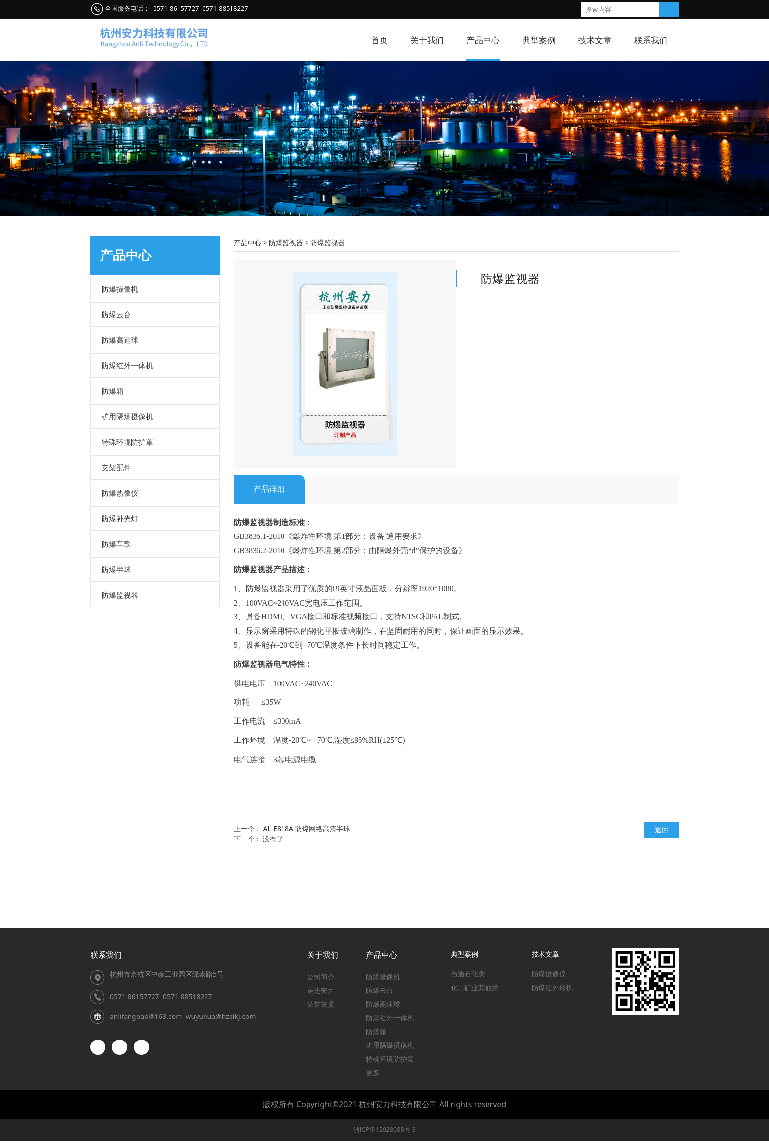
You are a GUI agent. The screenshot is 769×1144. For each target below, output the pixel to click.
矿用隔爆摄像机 (127, 478)
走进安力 (320, 993)
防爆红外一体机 (127, 427)
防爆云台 (116, 376)
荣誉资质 (320, 1007)
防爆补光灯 (120, 580)
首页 (379, 40)
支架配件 (116, 529)
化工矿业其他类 (475, 990)
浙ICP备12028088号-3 (384, 1132)
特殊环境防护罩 (127, 503)
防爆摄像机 (120, 350)
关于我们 (427, 40)
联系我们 (650, 40)
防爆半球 (116, 631)
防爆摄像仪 (549, 976)
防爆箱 (113, 452)
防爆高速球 (120, 401)
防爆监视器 (120, 656)
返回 (661, 890)
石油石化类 (468, 976)
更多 (373, 1075)
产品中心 (483, 40)
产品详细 (269, 550)
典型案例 (539, 40)
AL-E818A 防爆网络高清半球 (306, 889)
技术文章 (595, 40)
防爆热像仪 (120, 554)
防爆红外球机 (552, 990)
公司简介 (320, 979)
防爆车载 (116, 605)
